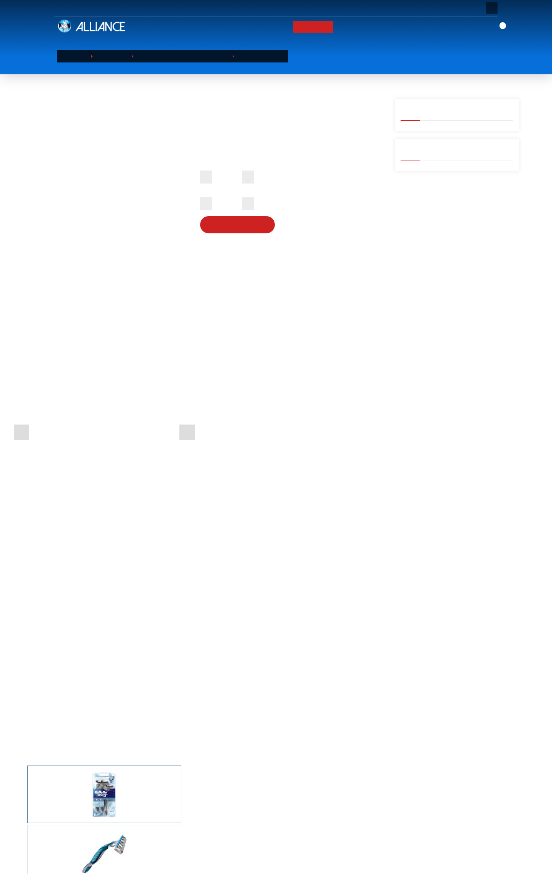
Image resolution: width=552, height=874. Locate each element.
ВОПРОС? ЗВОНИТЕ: (165, 8)
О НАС (275, 26)
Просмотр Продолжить (92, 858)
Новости (384, 26)
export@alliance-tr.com (425, 862)
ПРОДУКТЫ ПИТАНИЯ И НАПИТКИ (244, 826)
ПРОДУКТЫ (309, 26)
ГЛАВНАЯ (242, 26)
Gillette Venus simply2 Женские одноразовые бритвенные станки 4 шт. (75, 699)
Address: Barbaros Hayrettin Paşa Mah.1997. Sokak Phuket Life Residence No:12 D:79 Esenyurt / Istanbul (441, 815)
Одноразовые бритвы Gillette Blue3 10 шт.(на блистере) (322, 696)
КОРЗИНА (326, 816)
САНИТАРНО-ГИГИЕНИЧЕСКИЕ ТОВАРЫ (250, 836)
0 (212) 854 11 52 (418, 849)
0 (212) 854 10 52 (418, 835)
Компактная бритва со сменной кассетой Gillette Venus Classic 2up (197, 696)
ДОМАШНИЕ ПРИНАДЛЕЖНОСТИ (243, 846)
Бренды (348, 26)
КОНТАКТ (421, 26)
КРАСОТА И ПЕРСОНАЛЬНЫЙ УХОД (185, 55)
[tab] (197, 511)
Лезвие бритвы (263, 55)
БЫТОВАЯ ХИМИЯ (225, 816)
